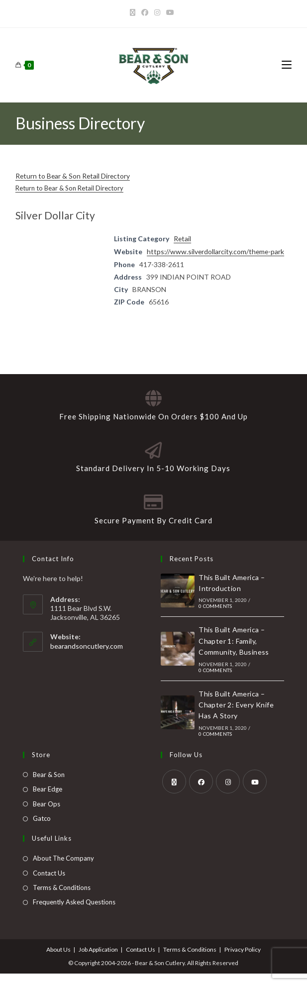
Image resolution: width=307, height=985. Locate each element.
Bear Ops (46, 815)
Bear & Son (49, 786)
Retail (183, 238)
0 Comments (215, 617)
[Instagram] (157, 12)
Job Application (98, 961)
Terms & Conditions (62, 899)
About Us (58, 961)
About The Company (63, 870)
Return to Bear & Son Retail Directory (73, 176)
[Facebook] (144, 12)
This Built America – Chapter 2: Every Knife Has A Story (236, 716)
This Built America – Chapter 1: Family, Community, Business (234, 652)
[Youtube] (170, 12)
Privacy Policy (242, 961)
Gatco (42, 830)
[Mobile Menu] (287, 65)
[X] (134, 12)
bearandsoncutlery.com (86, 657)
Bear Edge (47, 800)
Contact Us (49, 884)
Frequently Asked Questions (74, 914)
